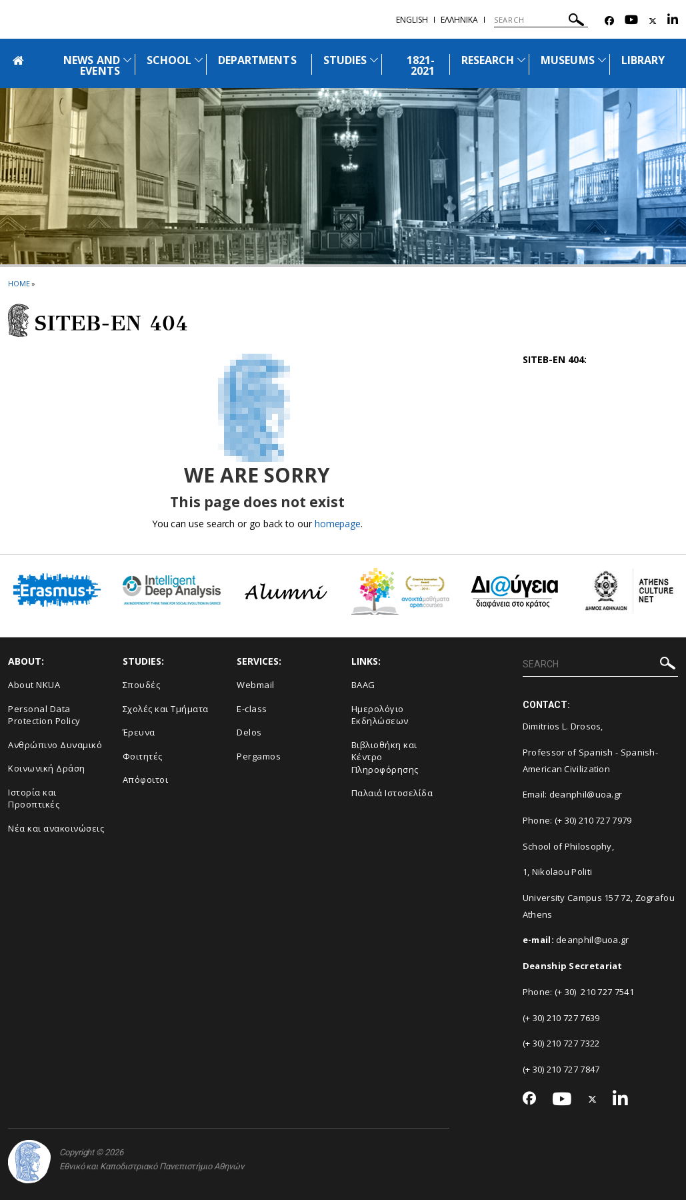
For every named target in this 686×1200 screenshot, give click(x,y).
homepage (338, 523)
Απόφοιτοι (146, 780)
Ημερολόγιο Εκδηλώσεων (380, 715)
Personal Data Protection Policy (44, 715)
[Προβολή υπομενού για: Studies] (374, 59)
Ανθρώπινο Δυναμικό (55, 745)
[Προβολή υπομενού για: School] (198, 59)
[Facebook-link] (609, 21)
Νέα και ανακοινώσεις (56, 828)
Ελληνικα (459, 19)
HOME (19, 283)
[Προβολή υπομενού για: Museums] (602, 59)
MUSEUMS (567, 60)
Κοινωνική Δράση (46, 768)
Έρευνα (139, 732)
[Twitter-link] (653, 21)
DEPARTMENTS (257, 60)
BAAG (363, 685)
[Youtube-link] (631, 21)
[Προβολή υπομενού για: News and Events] (127, 59)
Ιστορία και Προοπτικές (33, 798)
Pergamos (259, 756)
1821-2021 (421, 65)
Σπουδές (142, 685)
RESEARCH (487, 60)
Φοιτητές (143, 756)
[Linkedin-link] (672, 21)
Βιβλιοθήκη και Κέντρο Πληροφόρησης (385, 757)
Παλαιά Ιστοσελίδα (392, 793)
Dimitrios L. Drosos (562, 726)
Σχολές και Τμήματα (166, 709)
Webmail (256, 685)
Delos (249, 732)
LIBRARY (643, 60)
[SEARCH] (541, 20)
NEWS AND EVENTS (91, 65)
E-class (252, 709)
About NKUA (34, 685)
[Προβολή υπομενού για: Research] (521, 59)
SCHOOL (169, 60)
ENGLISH (412, 19)
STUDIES (345, 60)
